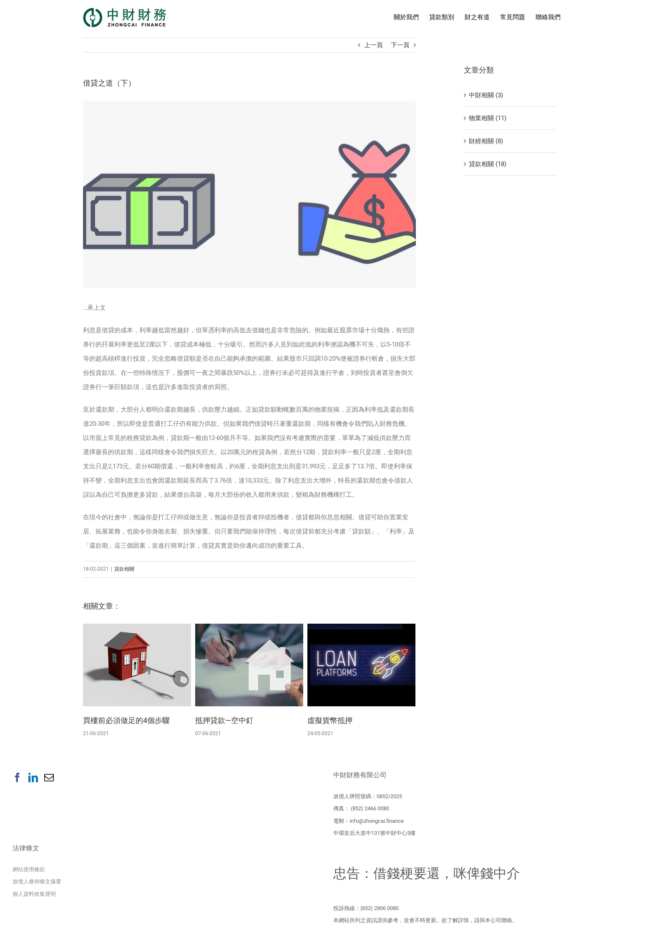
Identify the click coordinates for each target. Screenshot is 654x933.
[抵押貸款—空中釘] (249, 666)
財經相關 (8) (486, 141)
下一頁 (400, 45)
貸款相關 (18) (487, 164)
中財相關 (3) (486, 95)
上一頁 (373, 45)
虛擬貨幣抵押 (329, 722)
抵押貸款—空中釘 (224, 722)
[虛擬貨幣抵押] (361, 666)
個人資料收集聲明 (34, 896)
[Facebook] (17, 779)
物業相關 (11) (487, 118)
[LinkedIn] (33, 779)
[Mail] (49, 779)
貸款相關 (124, 571)
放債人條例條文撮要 (37, 883)
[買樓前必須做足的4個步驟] (137, 666)
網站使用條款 (29, 871)
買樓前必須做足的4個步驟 (126, 722)
